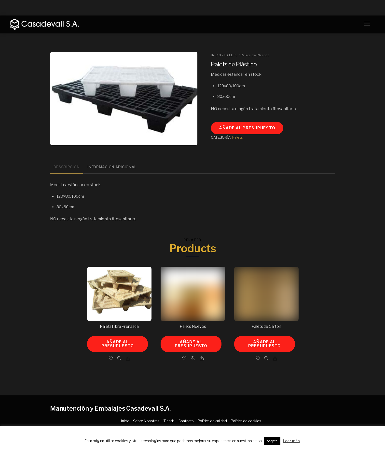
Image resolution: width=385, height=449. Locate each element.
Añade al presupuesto (247, 128)
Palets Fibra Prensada (119, 326)
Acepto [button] (272, 441)
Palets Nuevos (193, 326)
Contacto (186, 421)
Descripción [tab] (67, 167)
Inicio (216, 55)
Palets (231, 55)
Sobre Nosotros (146, 421)
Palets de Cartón (266, 326)
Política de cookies (246, 421)
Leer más (291, 441)
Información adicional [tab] (112, 167)
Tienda (169, 421)
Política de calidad (212, 421)
